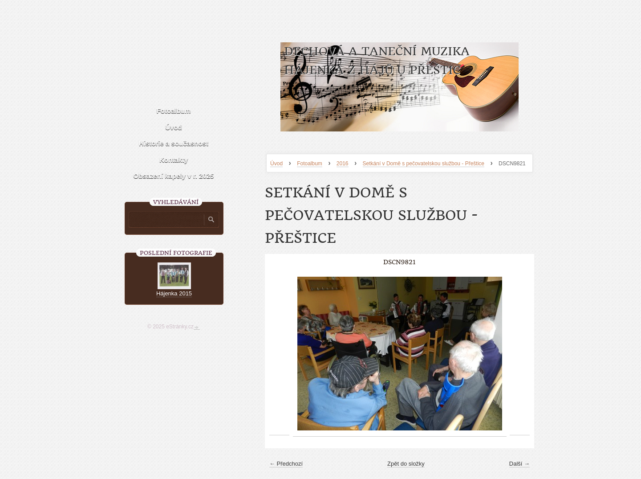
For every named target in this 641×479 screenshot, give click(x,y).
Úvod (276, 163)
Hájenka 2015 (174, 293)
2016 (343, 163)
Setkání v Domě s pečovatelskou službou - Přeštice (423, 163)
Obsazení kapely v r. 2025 (174, 176)
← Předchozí (286, 463)
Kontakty (173, 160)
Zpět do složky (406, 463)
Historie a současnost (173, 143)
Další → (519, 463)
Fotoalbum (309, 163)
